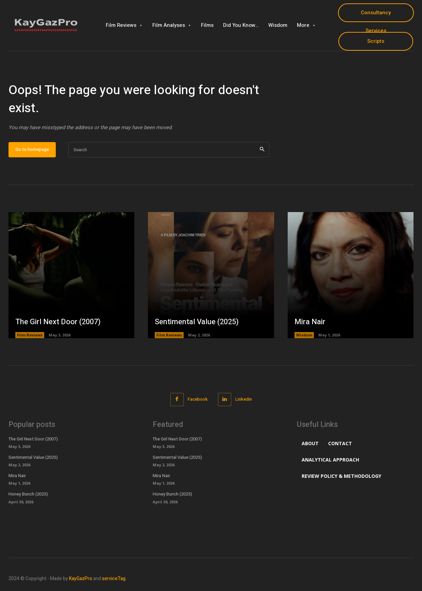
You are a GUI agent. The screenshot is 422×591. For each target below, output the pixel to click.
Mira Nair (309, 321)
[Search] (262, 149)
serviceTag (113, 578)
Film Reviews (30, 334)
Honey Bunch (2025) (28, 494)
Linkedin (243, 399)
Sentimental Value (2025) (197, 321)
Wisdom (304, 334)
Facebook (198, 399)
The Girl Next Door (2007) (58, 321)
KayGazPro (80, 578)
